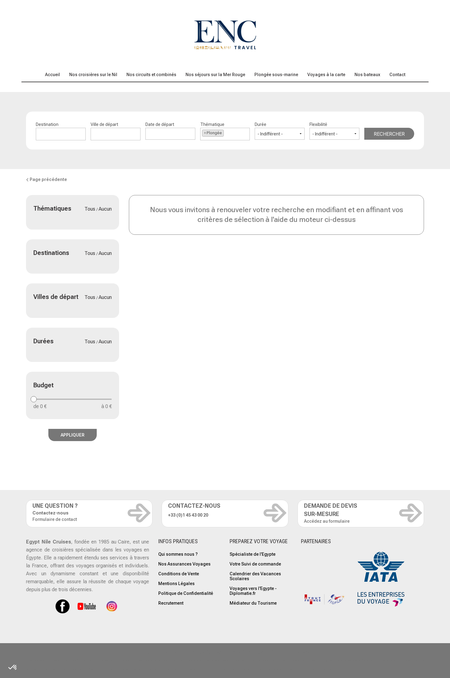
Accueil (52, 74)
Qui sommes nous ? (178, 554)
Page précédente (46, 179)
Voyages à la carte (326, 74)
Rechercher (389, 134)
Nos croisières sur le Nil (93, 74)
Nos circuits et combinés (151, 74)
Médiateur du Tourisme (253, 603)
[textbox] (61, 133)
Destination (61, 131)
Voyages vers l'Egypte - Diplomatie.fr (253, 591)
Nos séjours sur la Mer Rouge (215, 74)
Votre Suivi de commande (255, 564)
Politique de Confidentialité (185, 593)
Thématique (225, 131)
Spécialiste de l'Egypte (253, 554)
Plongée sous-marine (276, 74)
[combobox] (61, 134)
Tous (90, 209)
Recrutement (170, 603)
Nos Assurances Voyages (184, 564)
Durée (280, 131)
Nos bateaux (367, 74)
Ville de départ (116, 131)
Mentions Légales (176, 583)
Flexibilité (334, 131)
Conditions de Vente (178, 573)
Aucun (105, 209)
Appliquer (72, 435)
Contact (397, 74)
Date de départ (170, 131)
